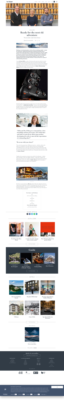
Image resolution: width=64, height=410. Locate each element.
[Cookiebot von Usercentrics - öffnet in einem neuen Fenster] (5, 408)
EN (54, 1)
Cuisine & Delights (50, 237)
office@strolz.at (32, 200)
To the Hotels (32, 322)
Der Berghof (14, 266)
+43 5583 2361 (32, 198)
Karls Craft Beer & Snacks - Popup (26, 267)
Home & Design (34, 237)
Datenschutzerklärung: (43, 405)
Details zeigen (43, 408)
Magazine (34, 342)
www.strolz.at (32, 203)
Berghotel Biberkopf (32, 296)
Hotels (52, 264)
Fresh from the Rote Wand (16, 239)
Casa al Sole (32, 317)
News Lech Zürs (32, 344)
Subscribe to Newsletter (32, 355)
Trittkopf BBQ (38, 266)
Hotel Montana (50, 266)
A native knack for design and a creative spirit (32, 239)
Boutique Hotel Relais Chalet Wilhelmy (47, 297)
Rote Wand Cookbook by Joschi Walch (47, 239)
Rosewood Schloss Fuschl (16, 297)
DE (53, 1)
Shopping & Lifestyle (18, 237)
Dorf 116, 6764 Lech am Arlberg (32, 195)
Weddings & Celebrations (15, 264)
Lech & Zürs (32, 29)
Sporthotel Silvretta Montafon (48, 317)
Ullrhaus (16, 317)
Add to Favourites (28, 40)
